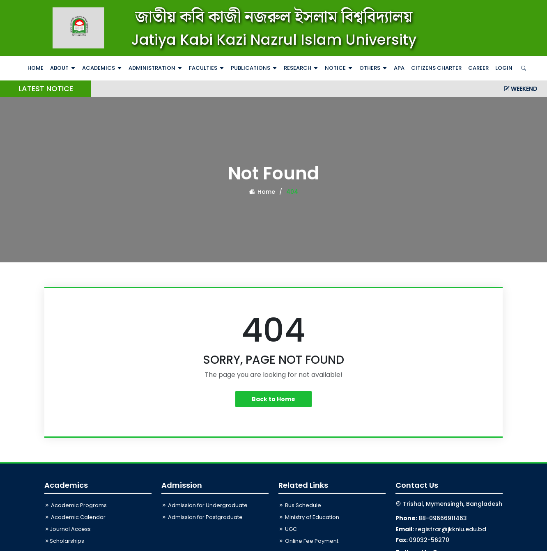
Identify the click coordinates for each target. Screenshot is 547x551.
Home (36, 68)
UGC (287, 529)
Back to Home (273, 399)
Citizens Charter (436, 68)
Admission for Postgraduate (202, 517)
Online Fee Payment (308, 541)
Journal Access (67, 529)
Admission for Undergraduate (204, 505)
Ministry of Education (308, 517)
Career (478, 68)
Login (504, 68)
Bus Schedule (299, 505)
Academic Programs (75, 505)
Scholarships (64, 541)
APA (399, 68)
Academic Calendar (75, 517)
